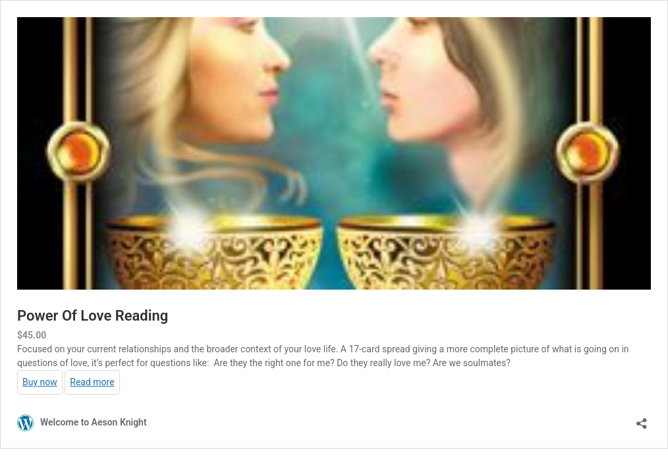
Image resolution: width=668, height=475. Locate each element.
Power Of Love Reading (92, 315)
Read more (92, 382)
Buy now (39, 382)
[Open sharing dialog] (641, 419)
